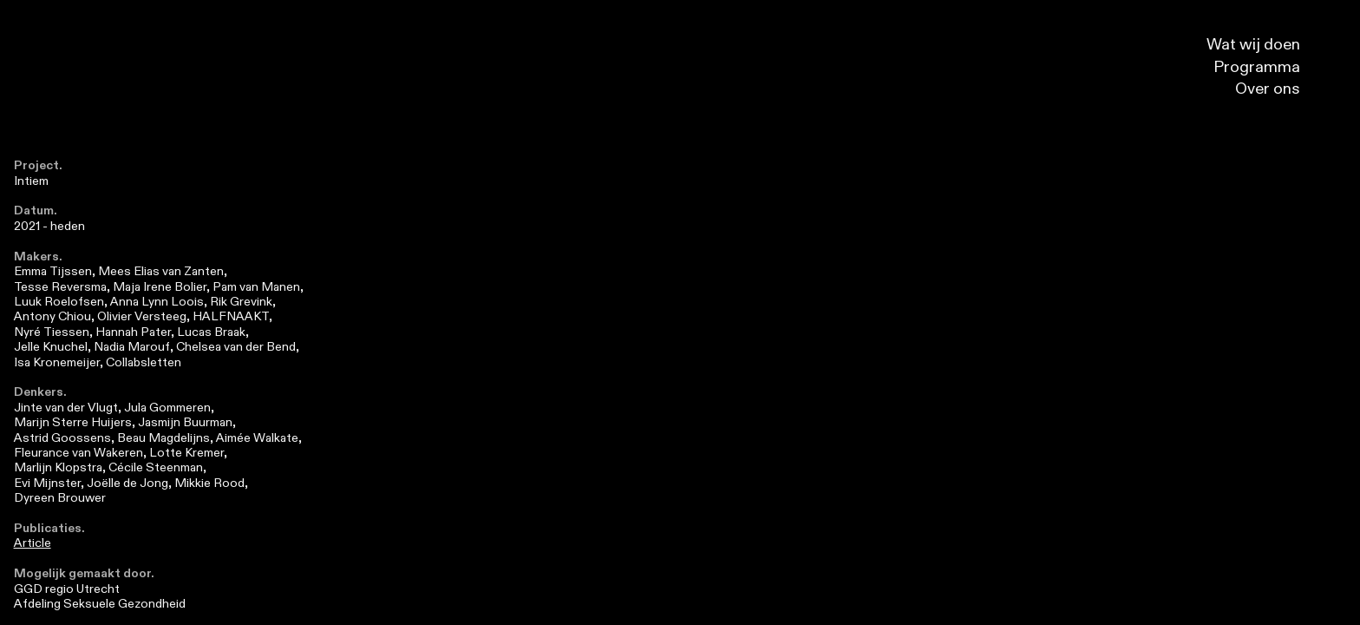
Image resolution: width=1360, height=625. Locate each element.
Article (32, 543)
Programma (1268, 67)
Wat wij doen (1264, 45)
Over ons (1279, 89)
